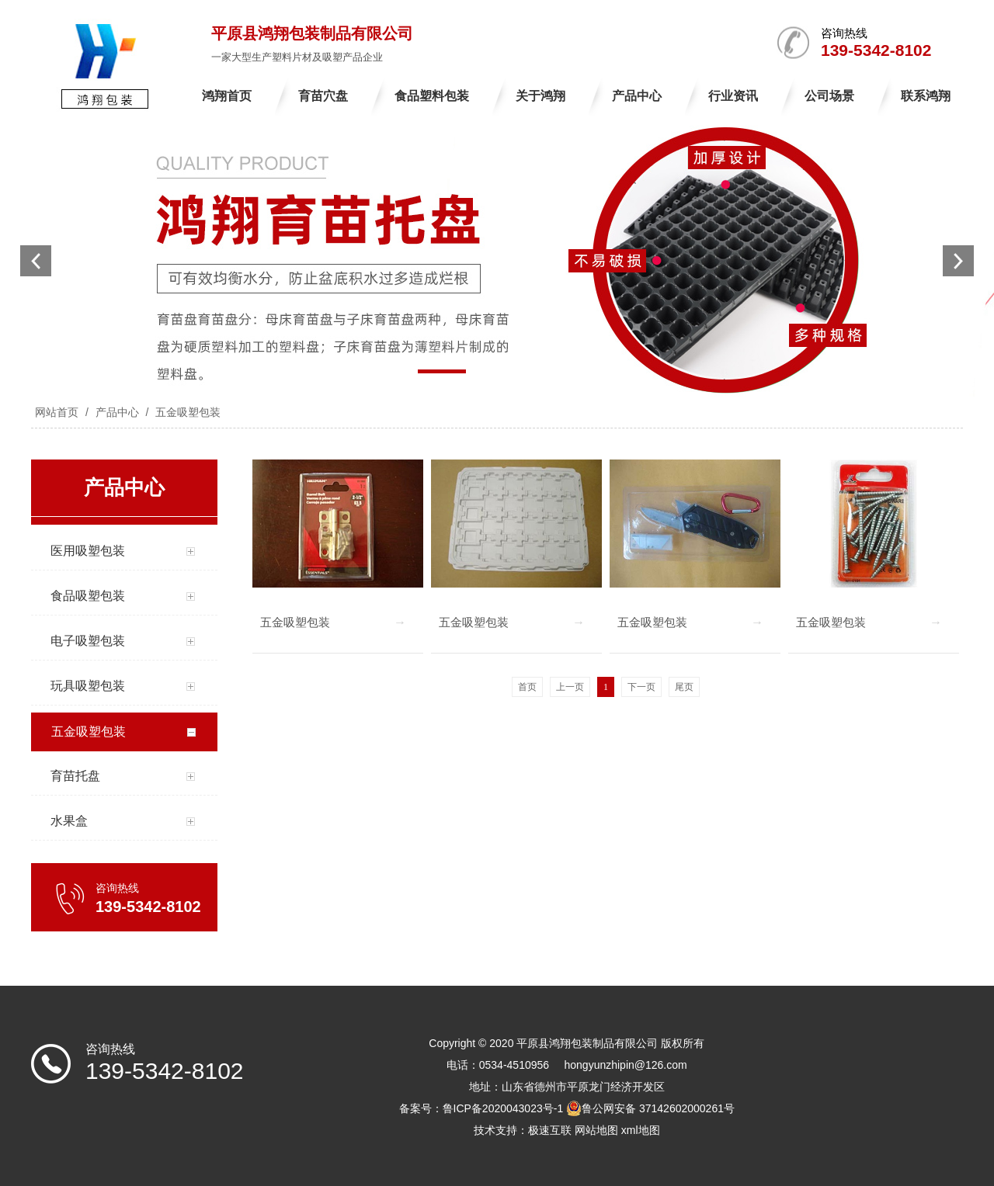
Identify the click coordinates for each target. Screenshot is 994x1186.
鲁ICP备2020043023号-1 (503, 1108)
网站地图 (596, 1130)
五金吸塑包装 (186, 412)
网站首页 (56, 412)
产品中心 (117, 412)
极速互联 (550, 1130)
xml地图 (640, 1130)
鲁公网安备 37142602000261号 (650, 1108)
